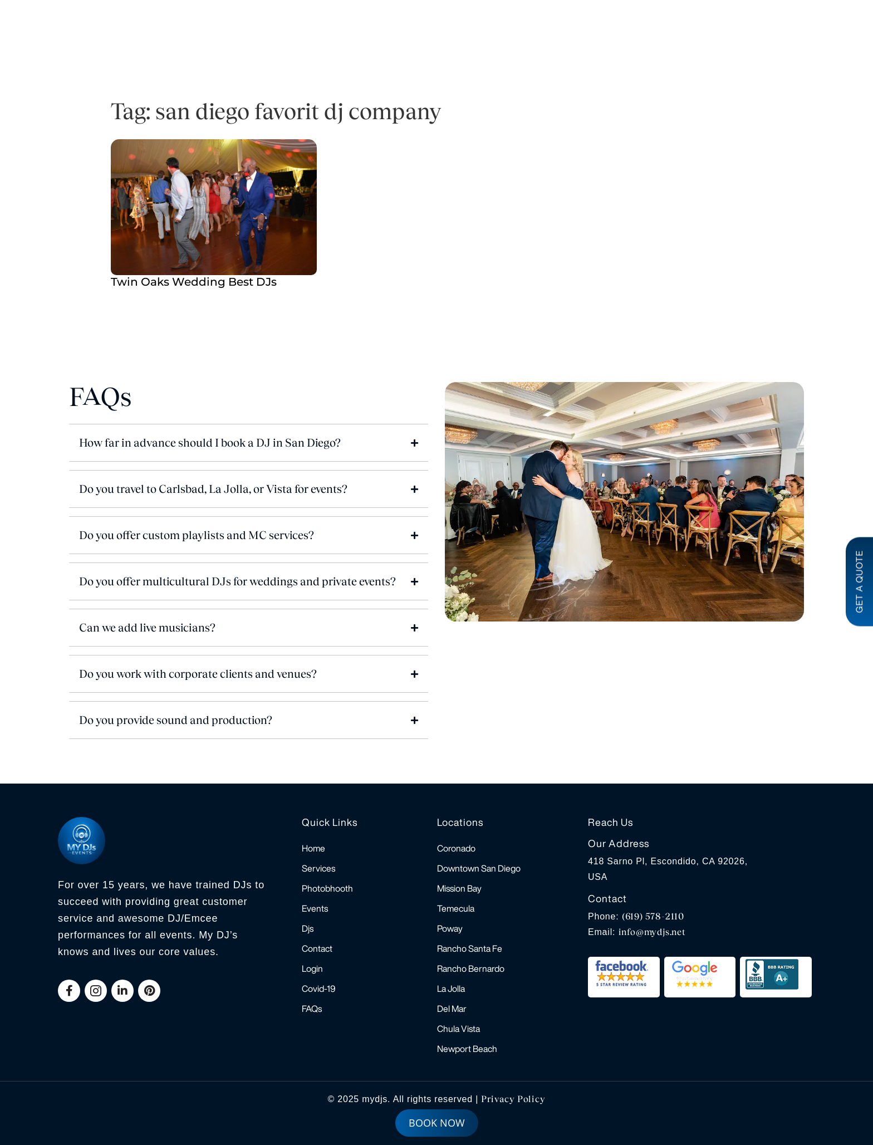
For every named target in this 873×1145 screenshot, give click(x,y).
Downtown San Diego (479, 868)
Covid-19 (319, 988)
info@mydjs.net (652, 932)
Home (313, 848)
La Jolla (451, 988)
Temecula (455, 908)
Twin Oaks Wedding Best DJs (194, 281)
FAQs (312, 1008)
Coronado (456, 848)
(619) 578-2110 (653, 916)
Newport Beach (467, 1048)
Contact (317, 948)
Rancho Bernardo (470, 968)
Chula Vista (458, 1028)
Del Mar (452, 1008)
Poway (450, 928)
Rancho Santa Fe (469, 948)
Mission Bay (459, 888)
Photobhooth (327, 888)
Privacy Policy (513, 1099)
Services (318, 868)
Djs (307, 928)
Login (312, 968)
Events (315, 908)
